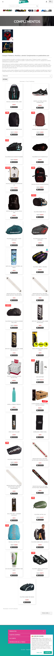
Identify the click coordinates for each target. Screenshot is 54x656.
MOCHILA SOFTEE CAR (14, 542)
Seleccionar (27, 76)
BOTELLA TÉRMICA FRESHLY (14, 404)
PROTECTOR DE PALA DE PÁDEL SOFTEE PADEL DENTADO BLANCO (40, 459)
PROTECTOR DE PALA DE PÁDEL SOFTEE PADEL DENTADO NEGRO (40, 487)
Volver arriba (46, 613)
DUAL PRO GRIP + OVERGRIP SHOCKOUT (14, 514)
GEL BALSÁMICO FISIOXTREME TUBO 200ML (14, 569)
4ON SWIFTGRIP (40, 377)
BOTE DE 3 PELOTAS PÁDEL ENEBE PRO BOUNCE (40, 322)
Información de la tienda (17, 642)
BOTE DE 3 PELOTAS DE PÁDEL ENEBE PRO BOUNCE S (14, 349)
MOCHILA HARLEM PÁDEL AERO (14, 101)
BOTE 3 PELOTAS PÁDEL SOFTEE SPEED (40, 349)
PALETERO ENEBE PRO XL (40, 212)
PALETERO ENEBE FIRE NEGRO (27, 597)
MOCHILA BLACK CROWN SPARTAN (40, 184)
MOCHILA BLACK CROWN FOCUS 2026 (14, 211)
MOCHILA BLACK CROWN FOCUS (14, 129)
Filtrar (5, 79)
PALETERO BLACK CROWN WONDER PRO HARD (14, 322)
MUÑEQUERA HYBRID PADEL (40, 432)
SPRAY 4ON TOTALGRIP (14, 432)
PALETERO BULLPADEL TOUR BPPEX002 (40, 239)
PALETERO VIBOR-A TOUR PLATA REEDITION (40, 569)
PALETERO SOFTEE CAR (40, 514)
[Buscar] (24, 6)
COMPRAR (14, 107)
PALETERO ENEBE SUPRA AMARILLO (40, 542)
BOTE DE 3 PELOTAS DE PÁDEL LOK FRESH (14, 267)
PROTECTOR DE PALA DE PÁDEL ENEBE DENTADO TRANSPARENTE (14, 294)
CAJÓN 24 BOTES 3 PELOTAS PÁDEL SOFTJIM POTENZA (40, 404)
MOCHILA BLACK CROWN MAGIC (40, 129)
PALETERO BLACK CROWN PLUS (40, 157)
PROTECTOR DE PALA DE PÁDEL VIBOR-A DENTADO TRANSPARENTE (40, 294)
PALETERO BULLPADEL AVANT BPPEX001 (14, 239)
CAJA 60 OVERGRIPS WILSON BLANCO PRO (14, 377)
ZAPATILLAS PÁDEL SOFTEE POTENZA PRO (40, 101)
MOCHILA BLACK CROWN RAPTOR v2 (14, 184)
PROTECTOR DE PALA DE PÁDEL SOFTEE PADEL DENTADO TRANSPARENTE (14, 487)
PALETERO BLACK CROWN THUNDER (14, 157)
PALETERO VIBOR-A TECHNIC (40, 267)
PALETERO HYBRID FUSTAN (14, 459)
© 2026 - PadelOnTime (27, 649)
